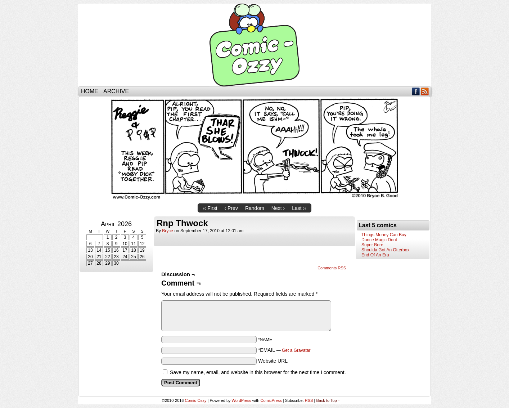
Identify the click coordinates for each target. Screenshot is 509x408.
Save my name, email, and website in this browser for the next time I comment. (258, 372)
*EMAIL (284, 350)
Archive (116, 91)
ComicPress (270, 400)
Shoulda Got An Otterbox (385, 249)
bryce (167, 230)
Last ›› (299, 208)
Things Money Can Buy (383, 234)
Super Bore (372, 244)
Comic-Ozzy (254, 45)
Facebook (415, 91)
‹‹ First (210, 208)
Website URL (273, 361)
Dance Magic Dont (379, 239)
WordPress (241, 400)
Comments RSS (331, 268)
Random (254, 208)
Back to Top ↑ (328, 400)
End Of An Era (375, 254)
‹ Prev (231, 208)
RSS (424, 91)
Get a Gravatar (296, 350)
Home (89, 91)
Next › (278, 208)
